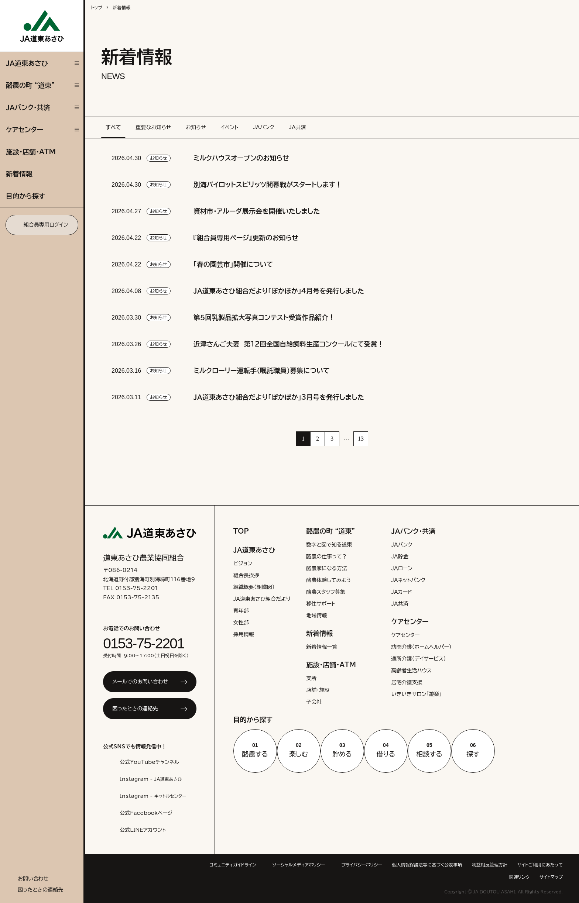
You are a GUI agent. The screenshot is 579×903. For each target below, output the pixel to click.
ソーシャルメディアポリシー (347, 865)
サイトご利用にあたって (470, 877)
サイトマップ (549, 877)
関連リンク (515, 877)
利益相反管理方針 (545, 865)
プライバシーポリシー (415, 865)
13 (361, 438)
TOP (240, 531)
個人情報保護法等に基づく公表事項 (481, 865)
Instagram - (150, 779)
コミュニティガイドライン (276, 865)
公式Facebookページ (144, 813)
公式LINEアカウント (143, 830)
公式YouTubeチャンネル (148, 762)
